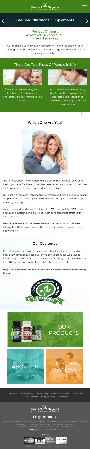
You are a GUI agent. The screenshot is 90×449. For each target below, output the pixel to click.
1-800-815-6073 (51, 429)
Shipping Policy (48, 397)
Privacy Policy (26, 394)
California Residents (60, 394)
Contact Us (63, 397)
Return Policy (42, 394)
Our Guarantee (31, 397)
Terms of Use (78, 394)
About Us (13, 394)
